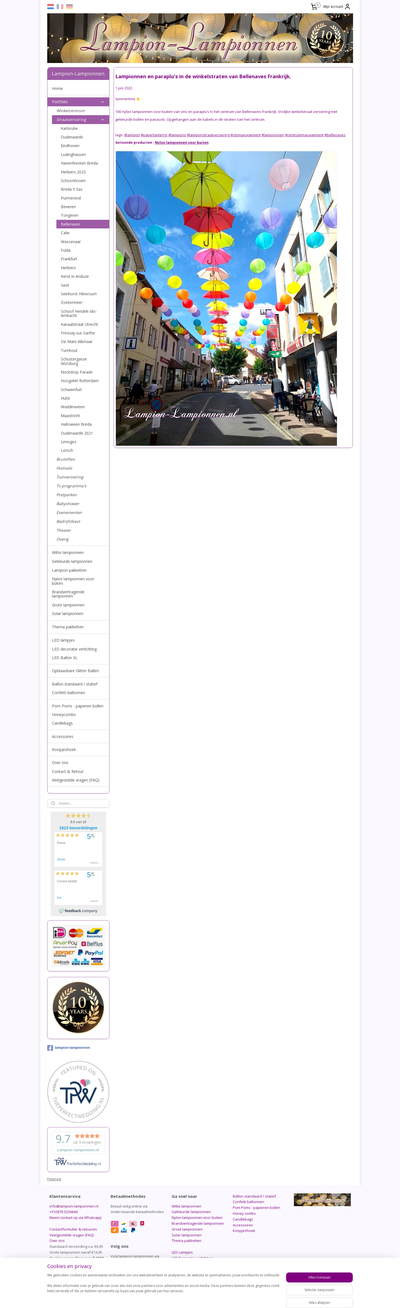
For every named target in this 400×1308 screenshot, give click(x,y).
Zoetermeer (71, 302)
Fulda (66, 250)
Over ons (60, 762)
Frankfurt (69, 258)
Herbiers (68, 267)
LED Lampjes (182, 1252)
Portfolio (78, 101)
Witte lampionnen (68, 552)
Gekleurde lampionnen (78, 561)
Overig (80, 539)
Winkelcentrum (80, 110)
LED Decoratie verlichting (192, 1258)
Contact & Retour (68, 771)
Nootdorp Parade (76, 372)
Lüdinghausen (73, 154)
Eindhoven (70, 145)
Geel (65, 285)
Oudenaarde (72, 137)
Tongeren (69, 215)
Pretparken (80, 494)
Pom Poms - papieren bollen (77, 706)
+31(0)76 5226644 (63, 1211)
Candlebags (62, 723)
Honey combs (244, 1213)
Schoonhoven (73, 180)
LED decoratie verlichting (74, 649)
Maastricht (70, 415)
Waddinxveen (73, 406)
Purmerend (71, 198)
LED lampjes (63, 640)
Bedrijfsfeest (80, 521)
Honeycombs (64, 714)
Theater (80, 530)
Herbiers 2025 (73, 172)
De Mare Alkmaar (76, 341)
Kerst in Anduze (75, 276)
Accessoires (62, 736)
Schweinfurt (71, 389)
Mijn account (337, 6)
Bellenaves (70, 224)
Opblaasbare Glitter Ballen (75, 670)
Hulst (65, 398)
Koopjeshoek (64, 749)
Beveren (68, 206)
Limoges (68, 441)
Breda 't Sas (71, 189)
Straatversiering (80, 119)
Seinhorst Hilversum (79, 293)
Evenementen (80, 512)
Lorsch (67, 450)
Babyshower (80, 503)
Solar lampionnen (78, 613)
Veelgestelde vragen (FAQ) (75, 780)
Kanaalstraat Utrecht (79, 324)
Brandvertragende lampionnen (68, 594)
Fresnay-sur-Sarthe (78, 333)
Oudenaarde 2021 (77, 433)
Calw (65, 232)
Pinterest (54, 1179)
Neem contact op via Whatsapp (75, 1217)
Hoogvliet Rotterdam (80, 380)
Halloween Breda (76, 424)
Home (57, 88)
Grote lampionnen (68, 605)
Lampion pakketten (78, 570)
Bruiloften (80, 459)
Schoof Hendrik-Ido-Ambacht (79, 313)
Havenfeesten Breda (79, 163)
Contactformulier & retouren (73, 1229)
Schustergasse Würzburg (74, 361)
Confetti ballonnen (68, 692)
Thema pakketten (78, 626)
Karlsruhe (69, 128)
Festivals (80, 468)
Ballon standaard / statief (75, 684)
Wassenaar (71, 241)
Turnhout (69, 350)
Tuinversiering (80, 477)
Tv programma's (80, 485)
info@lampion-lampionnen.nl (73, 1206)
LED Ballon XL (65, 657)
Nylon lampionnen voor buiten (73, 581)
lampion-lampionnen (68, 1048)
